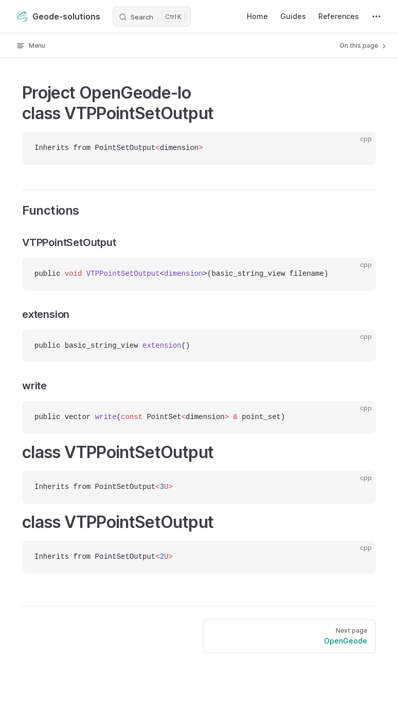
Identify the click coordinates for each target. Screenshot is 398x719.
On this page (363, 46)
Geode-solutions (58, 16)
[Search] (152, 16)
